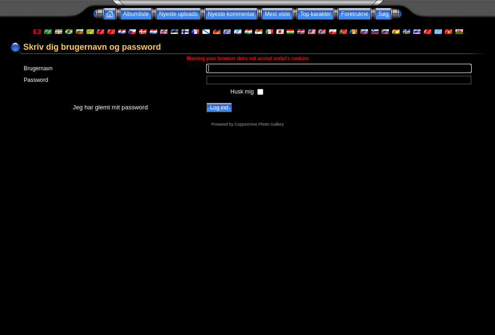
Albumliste (136, 14)
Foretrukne (354, 14)
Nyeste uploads (178, 14)
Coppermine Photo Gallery (259, 124)
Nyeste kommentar (231, 14)
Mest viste (277, 14)
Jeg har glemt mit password (110, 107)
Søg (383, 14)
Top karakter (315, 14)
